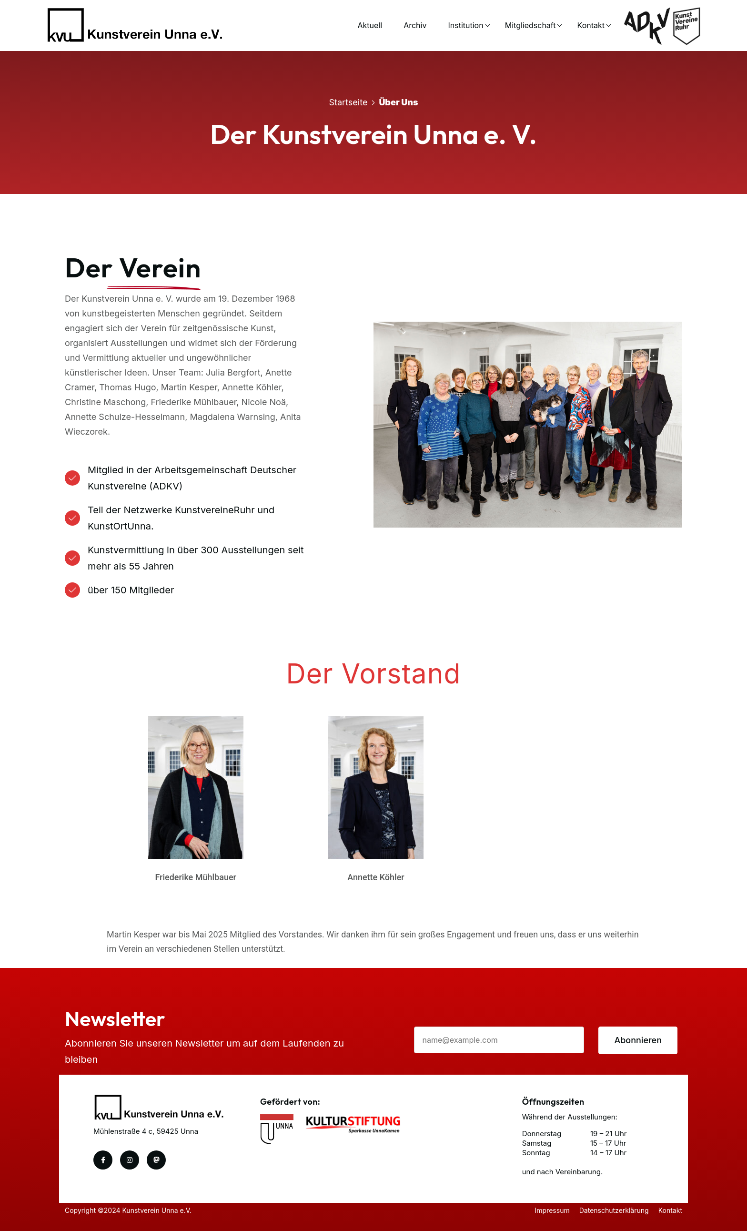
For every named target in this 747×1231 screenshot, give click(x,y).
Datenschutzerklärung (614, 1210)
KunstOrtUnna (119, 526)
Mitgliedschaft (530, 25)
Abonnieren (638, 1040)
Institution (466, 25)
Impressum (552, 1210)
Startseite (348, 102)
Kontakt (591, 25)
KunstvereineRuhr (215, 510)
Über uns (398, 102)
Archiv (415, 25)
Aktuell (370, 25)
